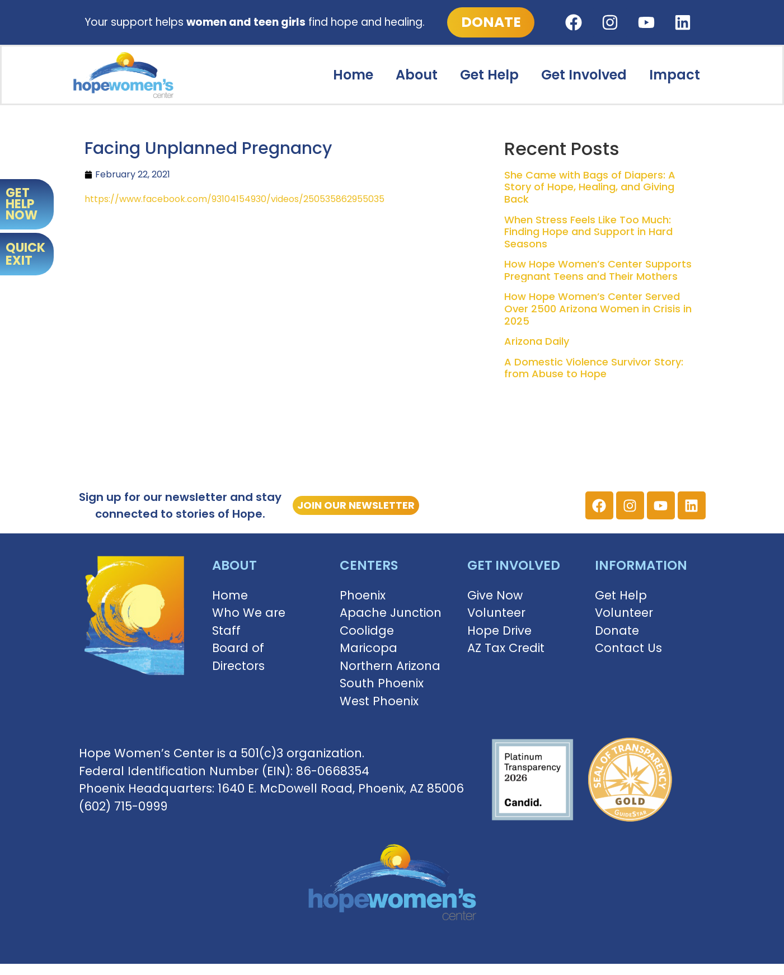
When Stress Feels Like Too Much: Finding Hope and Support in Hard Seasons (588, 232)
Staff (226, 630)
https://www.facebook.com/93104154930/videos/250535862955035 (234, 199)
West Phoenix (379, 701)
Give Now (495, 595)
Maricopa (368, 648)
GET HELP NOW (21, 204)
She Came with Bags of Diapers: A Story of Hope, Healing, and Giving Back (589, 187)
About (417, 74)
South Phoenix (382, 683)
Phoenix (363, 595)
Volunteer (496, 612)
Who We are (248, 612)
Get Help (489, 74)
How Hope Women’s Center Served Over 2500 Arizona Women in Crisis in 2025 (598, 308)
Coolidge (367, 630)
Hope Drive (499, 630)
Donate (617, 630)
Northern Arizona (390, 666)
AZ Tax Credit (505, 648)
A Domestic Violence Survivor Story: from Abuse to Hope (593, 368)
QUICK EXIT (25, 254)
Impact (674, 74)
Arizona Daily (536, 341)
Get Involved (584, 74)
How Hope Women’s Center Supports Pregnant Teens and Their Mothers (598, 270)
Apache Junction (391, 612)
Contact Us (628, 648)
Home (353, 74)
